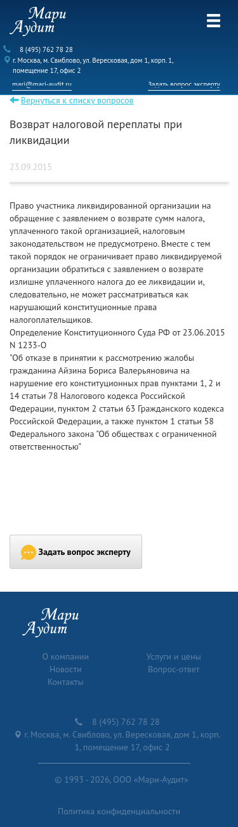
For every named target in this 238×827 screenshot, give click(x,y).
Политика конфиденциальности (119, 811)
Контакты (66, 681)
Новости (66, 669)
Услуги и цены (174, 656)
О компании (65, 656)
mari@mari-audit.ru (42, 84)
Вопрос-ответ (173, 669)
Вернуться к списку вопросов (77, 100)
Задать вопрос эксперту (184, 84)
